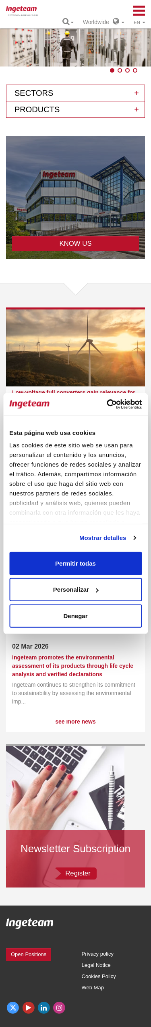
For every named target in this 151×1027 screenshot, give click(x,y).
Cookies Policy (99, 976)
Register (78, 873)
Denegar (75, 615)
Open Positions (28, 954)
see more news (75, 721)
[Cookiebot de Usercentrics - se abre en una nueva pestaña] (107, 404)
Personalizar (76, 589)
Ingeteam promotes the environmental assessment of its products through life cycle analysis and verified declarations (72, 665)
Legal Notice (96, 965)
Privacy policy (98, 954)
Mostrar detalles (102, 537)
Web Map (93, 988)
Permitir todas (75, 563)
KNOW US (75, 243)
